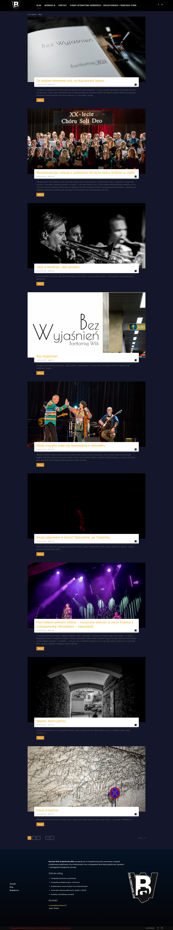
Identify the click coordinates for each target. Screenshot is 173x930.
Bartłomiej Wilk (41, 84)
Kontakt (63, 5)
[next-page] (52, 838)
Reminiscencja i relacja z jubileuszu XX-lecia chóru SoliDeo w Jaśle (85, 172)
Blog (39, 5)
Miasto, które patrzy (51, 721)
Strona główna (32, 14)
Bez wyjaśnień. (47, 356)
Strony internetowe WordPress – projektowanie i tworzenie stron (103, 5)
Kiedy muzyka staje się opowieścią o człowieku (70, 445)
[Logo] (16, 5)
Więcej (40, 100)
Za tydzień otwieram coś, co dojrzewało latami (70, 81)
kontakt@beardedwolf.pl (58, 905)
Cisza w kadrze (47, 810)
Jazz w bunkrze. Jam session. (58, 267)
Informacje (49, 5)
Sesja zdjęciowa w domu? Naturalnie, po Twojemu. (73, 537)
